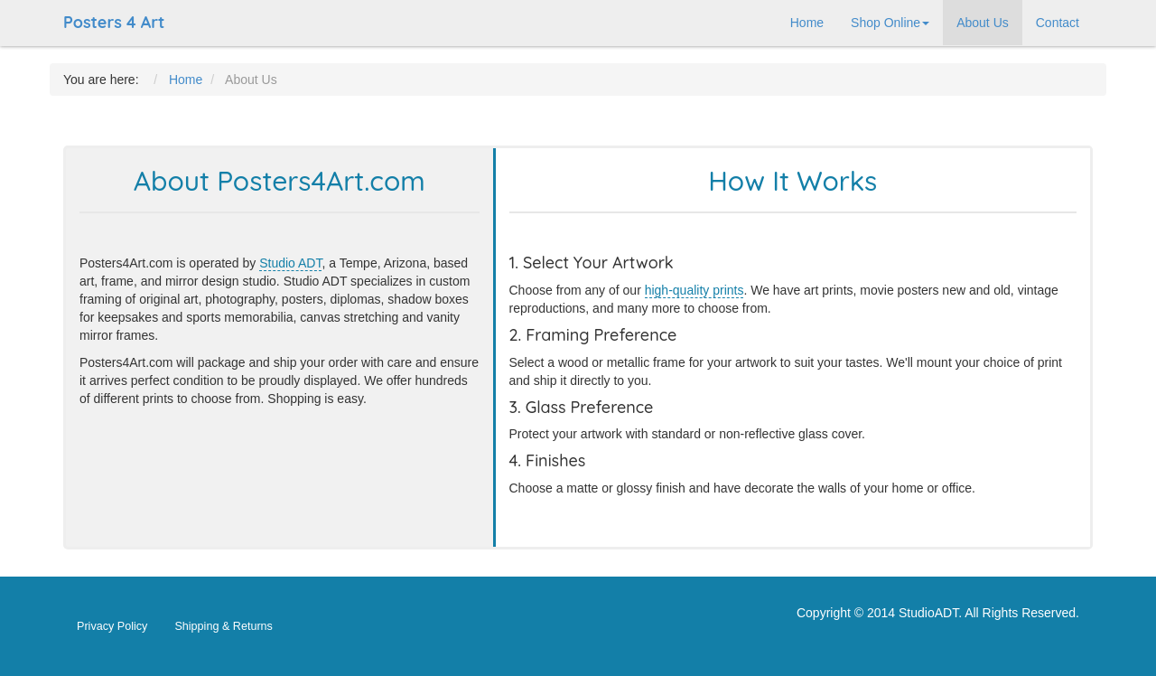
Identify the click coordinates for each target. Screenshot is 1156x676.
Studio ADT (290, 263)
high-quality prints (694, 290)
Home (807, 22)
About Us (982, 22)
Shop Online (890, 22)
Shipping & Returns (223, 626)
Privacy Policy (112, 626)
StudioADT (928, 613)
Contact (1057, 22)
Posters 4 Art (113, 22)
